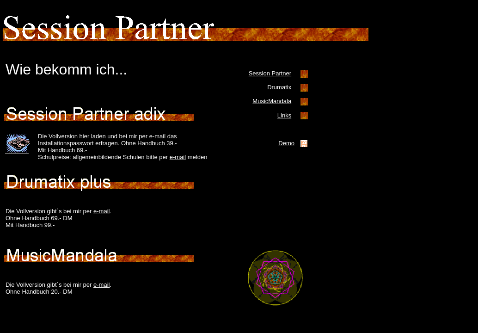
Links (284, 115)
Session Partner (270, 73)
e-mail (157, 136)
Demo (286, 143)
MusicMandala (271, 101)
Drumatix (279, 87)
